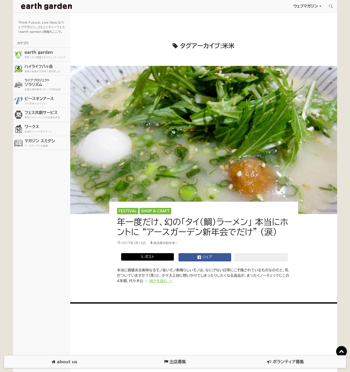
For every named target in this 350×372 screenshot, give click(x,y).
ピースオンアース (47, 101)
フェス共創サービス (47, 115)
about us (64, 362)
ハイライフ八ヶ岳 (47, 69)
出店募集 (175, 362)
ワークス (47, 129)
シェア (204, 257)
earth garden (47, 54)
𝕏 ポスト (147, 257)
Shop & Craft (155, 211)
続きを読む (160, 281)
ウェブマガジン (305, 6)
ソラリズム (47, 84)
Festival (128, 211)
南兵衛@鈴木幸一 (166, 242)
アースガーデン (46, 6)
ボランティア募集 (285, 362)
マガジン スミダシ (47, 143)
